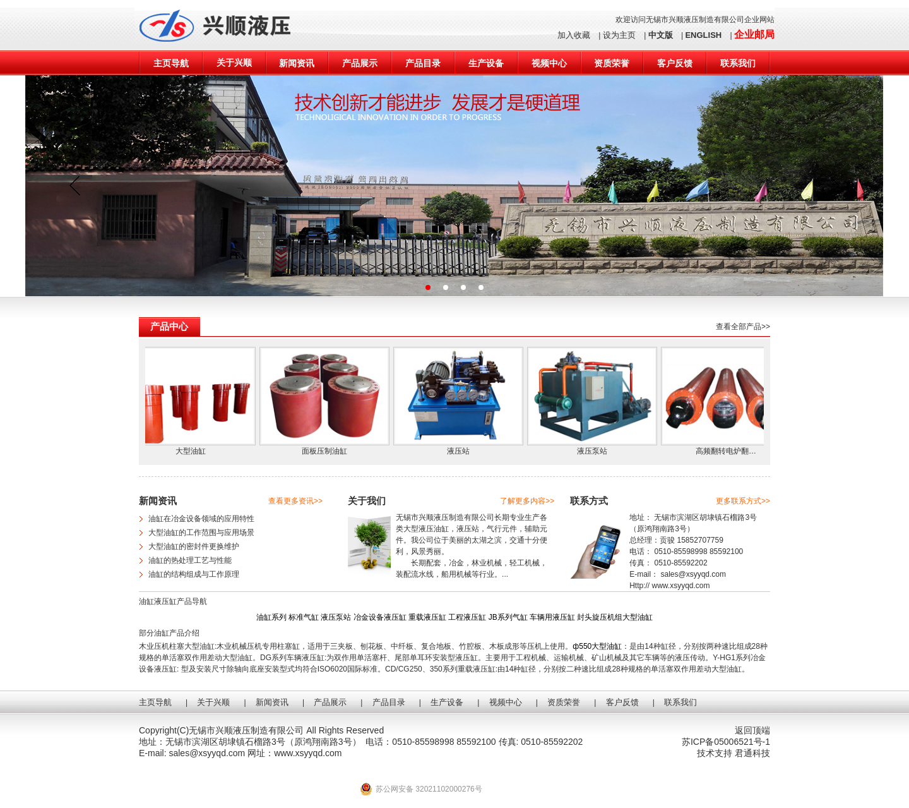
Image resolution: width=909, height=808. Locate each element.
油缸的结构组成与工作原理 (193, 574)
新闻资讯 (296, 63)
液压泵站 (595, 451)
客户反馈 (674, 63)
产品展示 (359, 63)
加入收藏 (573, 35)
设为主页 (619, 35)
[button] (428, 287)
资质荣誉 (611, 63)
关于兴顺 (234, 62)
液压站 (461, 451)
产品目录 (423, 63)
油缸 (441, 528)
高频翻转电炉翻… (729, 451)
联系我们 (738, 63)
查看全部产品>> (743, 326)
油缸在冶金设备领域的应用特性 (201, 518)
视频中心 (549, 63)
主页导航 (171, 63)
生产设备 (486, 63)
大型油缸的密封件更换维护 (193, 546)
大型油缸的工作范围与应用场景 (201, 532)
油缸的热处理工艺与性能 (190, 560)
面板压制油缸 (327, 451)
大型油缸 (194, 451)
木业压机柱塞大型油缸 (177, 646)
